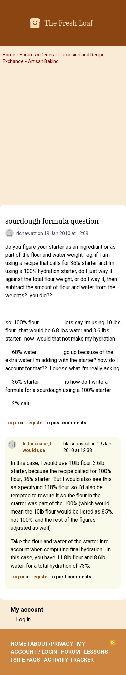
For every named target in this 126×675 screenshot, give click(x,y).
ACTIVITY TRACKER (69, 660)
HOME (18, 644)
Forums (28, 54)
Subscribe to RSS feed (112, 642)
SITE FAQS (26, 660)
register (35, 422)
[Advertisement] (63, 136)
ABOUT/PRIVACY (51, 644)
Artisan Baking (43, 61)
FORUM (70, 652)
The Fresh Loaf (68, 23)
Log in (12, 422)
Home (9, 54)
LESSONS (96, 652)
